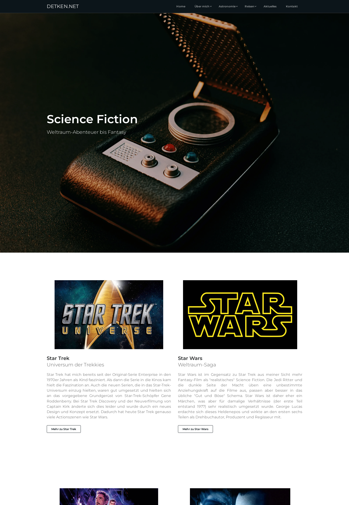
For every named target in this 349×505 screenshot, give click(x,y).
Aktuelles (270, 6)
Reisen (249, 6)
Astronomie (227, 6)
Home (180, 6)
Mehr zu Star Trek (63, 429)
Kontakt (292, 6)
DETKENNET (63, 6)
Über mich (202, 6)
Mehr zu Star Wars (195, 429)
